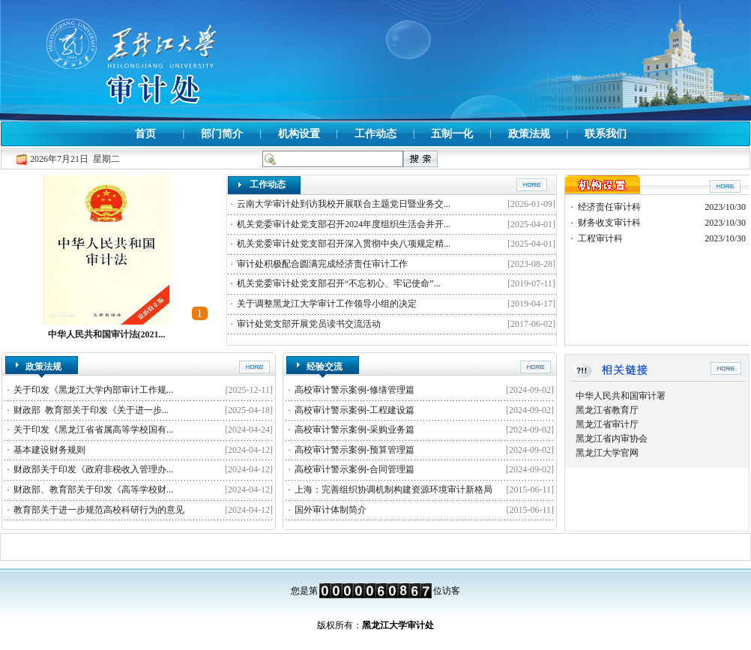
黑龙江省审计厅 (607, 424)
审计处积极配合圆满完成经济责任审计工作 (322, 264)
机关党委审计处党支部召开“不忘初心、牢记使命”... (339, 283)
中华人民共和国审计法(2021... (107, 334)
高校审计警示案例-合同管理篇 (354, 469)
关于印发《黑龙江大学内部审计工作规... (93, 390)
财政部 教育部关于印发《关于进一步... (91, 410)
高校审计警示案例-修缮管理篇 (354, 390)
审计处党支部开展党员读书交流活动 (309, 324)
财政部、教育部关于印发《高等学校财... (93, 489)
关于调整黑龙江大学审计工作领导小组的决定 (327, 303)
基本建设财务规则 (49, 450)
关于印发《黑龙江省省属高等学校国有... (93, 429)
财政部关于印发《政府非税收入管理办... (93, 469)
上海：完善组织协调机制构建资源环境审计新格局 (393, 489)
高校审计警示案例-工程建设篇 (354, 410)
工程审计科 (600, 238)
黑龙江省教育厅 (607, 410)
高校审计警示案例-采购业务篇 (354, 429)
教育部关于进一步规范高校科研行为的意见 (98, 510)
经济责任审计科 (609, 207)
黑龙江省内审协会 (612, 438)
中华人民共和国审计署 (621, 396)
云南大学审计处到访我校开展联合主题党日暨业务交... (343, 204)
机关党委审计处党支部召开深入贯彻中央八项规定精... (343, 243)
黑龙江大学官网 (607, 453)
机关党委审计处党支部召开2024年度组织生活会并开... (343, 224)
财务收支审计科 (609, 222)
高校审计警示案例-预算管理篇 (354, 450)
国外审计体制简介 (331, 510)
